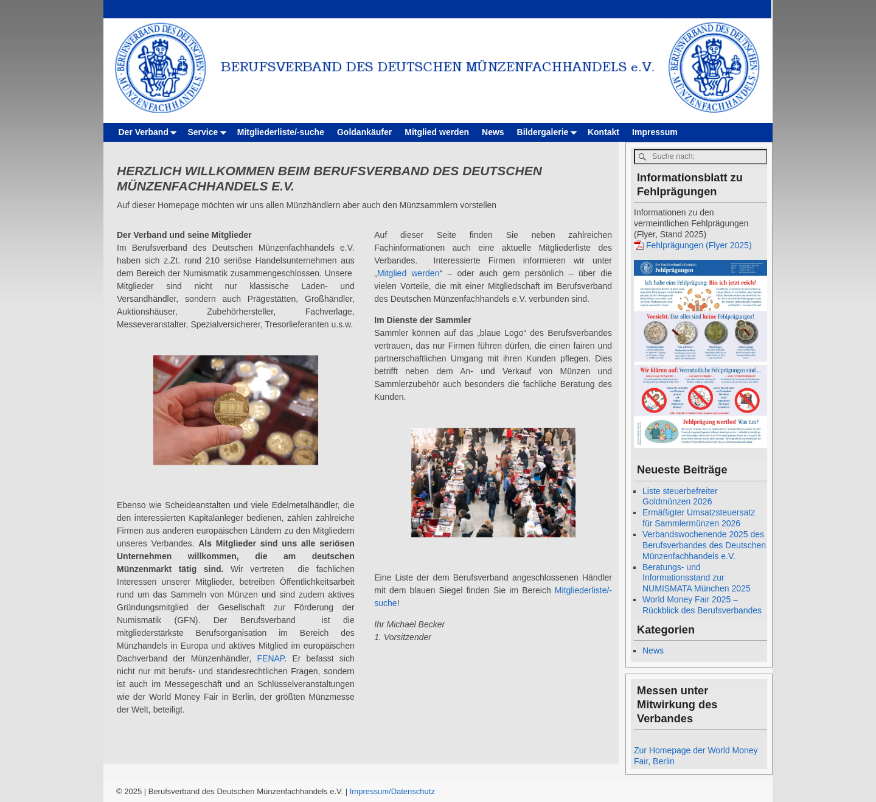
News (493, 132)
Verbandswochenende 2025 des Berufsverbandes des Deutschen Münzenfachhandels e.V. (704, 545)
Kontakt (603, 132)
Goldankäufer (364, 132)
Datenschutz (413, 791)
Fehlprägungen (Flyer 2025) (699, 245)
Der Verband (150, 132)
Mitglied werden (437, 132)
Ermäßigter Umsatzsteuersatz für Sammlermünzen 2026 (698, 517)
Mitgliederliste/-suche (280, 132)
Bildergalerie (549, 132)
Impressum (655, 132)
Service (209, 132)
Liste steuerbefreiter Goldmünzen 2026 (680, 496)
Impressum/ (370, 791)
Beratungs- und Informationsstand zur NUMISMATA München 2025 (696, 578)
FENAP (271, 658)
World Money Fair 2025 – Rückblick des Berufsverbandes (702, 605)
